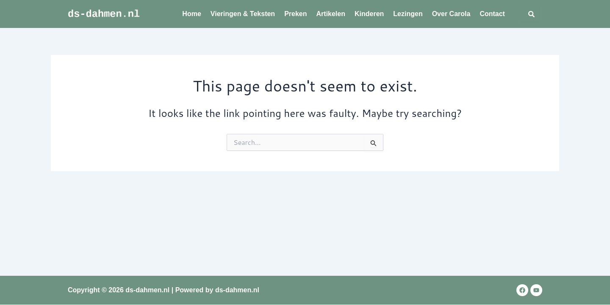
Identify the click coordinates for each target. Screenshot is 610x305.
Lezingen (407, 13)
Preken (295, 13)
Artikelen (330, 13)
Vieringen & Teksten (243, 13)
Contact (492, 13)
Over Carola (451, 13)
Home (191, 13)
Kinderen (369, 13)
